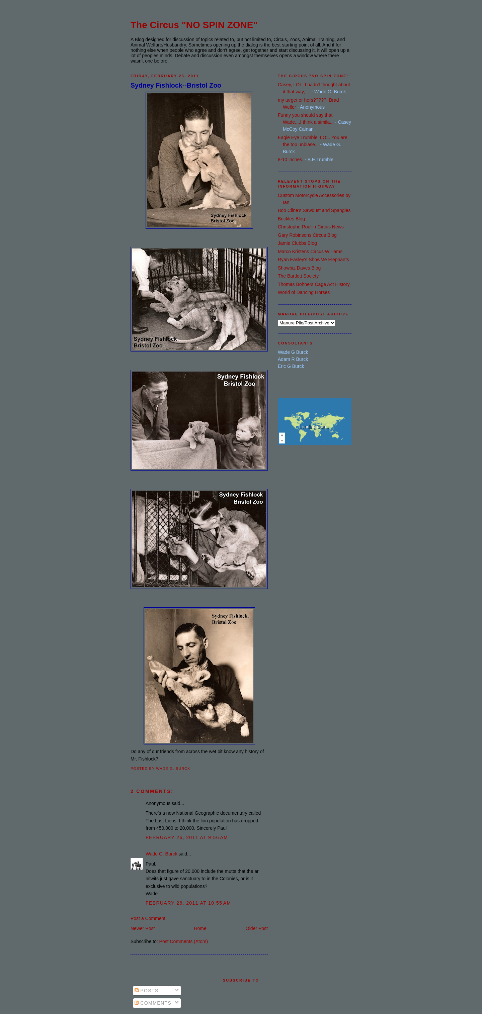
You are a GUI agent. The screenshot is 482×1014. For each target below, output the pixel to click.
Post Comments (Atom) (183, 941)
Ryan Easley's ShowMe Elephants (313, 259)
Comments (153, 1003)
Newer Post (143, 928)
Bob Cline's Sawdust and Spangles (314, 210)
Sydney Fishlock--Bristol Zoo (176, 85)
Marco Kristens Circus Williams (310, 251)
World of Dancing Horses (304, 292)
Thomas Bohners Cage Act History (314, 284)
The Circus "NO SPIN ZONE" (194, 25)
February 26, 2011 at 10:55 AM (188, 903)
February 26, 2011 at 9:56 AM (187, 837)
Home (200, 928)
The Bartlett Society (298, 276)
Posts (147, 990)
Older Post (257, 928)
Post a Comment (148, 918)
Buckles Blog (291, 218)
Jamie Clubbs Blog (297, 243)
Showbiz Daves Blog (299, 268)
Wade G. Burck (161, 853)
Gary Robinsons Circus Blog (307, 235)
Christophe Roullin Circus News (311, 226)
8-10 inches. (290, 159)
